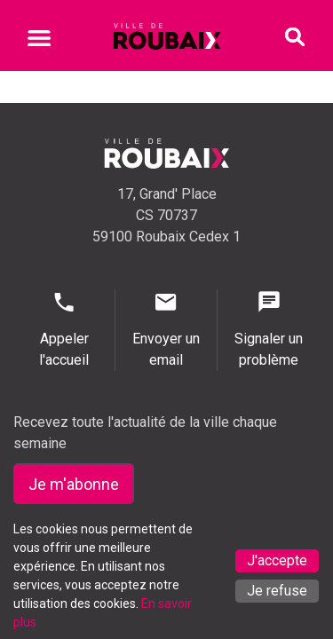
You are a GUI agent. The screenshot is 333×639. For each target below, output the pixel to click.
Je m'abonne (73, 484)
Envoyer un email (166, 328)
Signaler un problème (268, 328)
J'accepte (277, 560)
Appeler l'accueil (64, 328)
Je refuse (277, 590)
